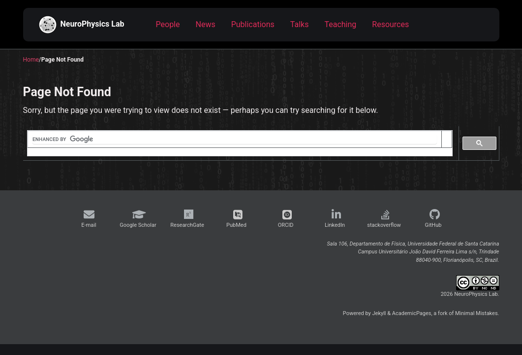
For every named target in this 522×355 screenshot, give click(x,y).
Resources (390, 24)
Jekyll (379, 313)
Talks (299, 24)
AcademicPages (411, 313)
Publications (253, 24)
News (205, 24)
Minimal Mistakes (476, 313)
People (168, 24)
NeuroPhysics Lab (81, 25)
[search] (234, 139)
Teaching (340, 24)
